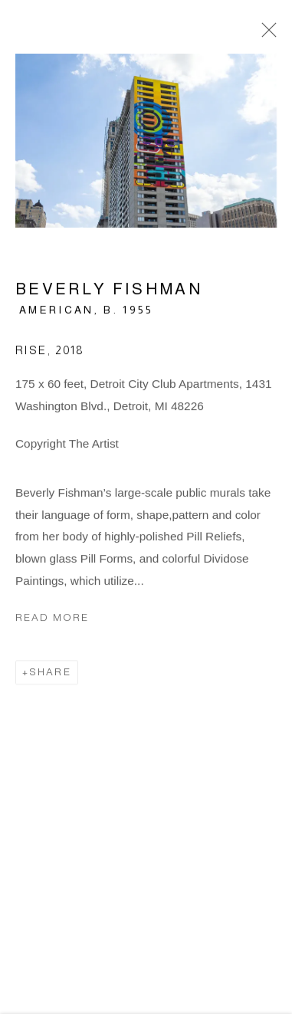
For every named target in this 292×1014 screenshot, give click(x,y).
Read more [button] (52, 619)
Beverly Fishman (108, 291)
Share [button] (50, 674)
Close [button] (265, 34)
